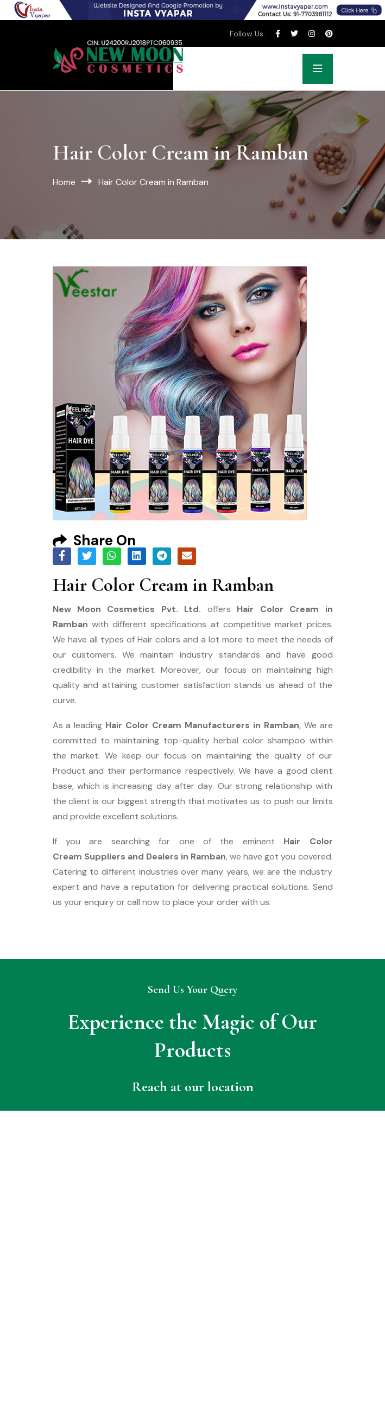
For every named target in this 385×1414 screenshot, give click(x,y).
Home (64, 182)
